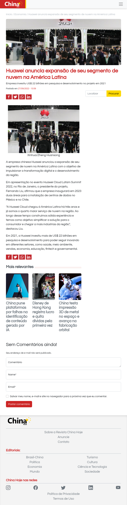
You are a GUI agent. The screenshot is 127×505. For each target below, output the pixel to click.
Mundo (35, 471)
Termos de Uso (63, 498)
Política (35, 462)
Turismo (92, 457)
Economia (20, 14)
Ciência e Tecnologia (92, 466)
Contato (63, 442)
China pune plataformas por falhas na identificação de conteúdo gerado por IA (17, 316)
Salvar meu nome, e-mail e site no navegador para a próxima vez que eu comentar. (58, 396)
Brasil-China (34, 457)
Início (9, 14)
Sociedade (92, 471)
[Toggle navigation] (120, 4)
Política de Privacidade (63, 494)
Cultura (92, 462)
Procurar (114, 93)
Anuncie (63, 437)
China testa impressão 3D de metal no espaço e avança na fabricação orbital (69, 316)
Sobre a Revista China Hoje (63, 432)
